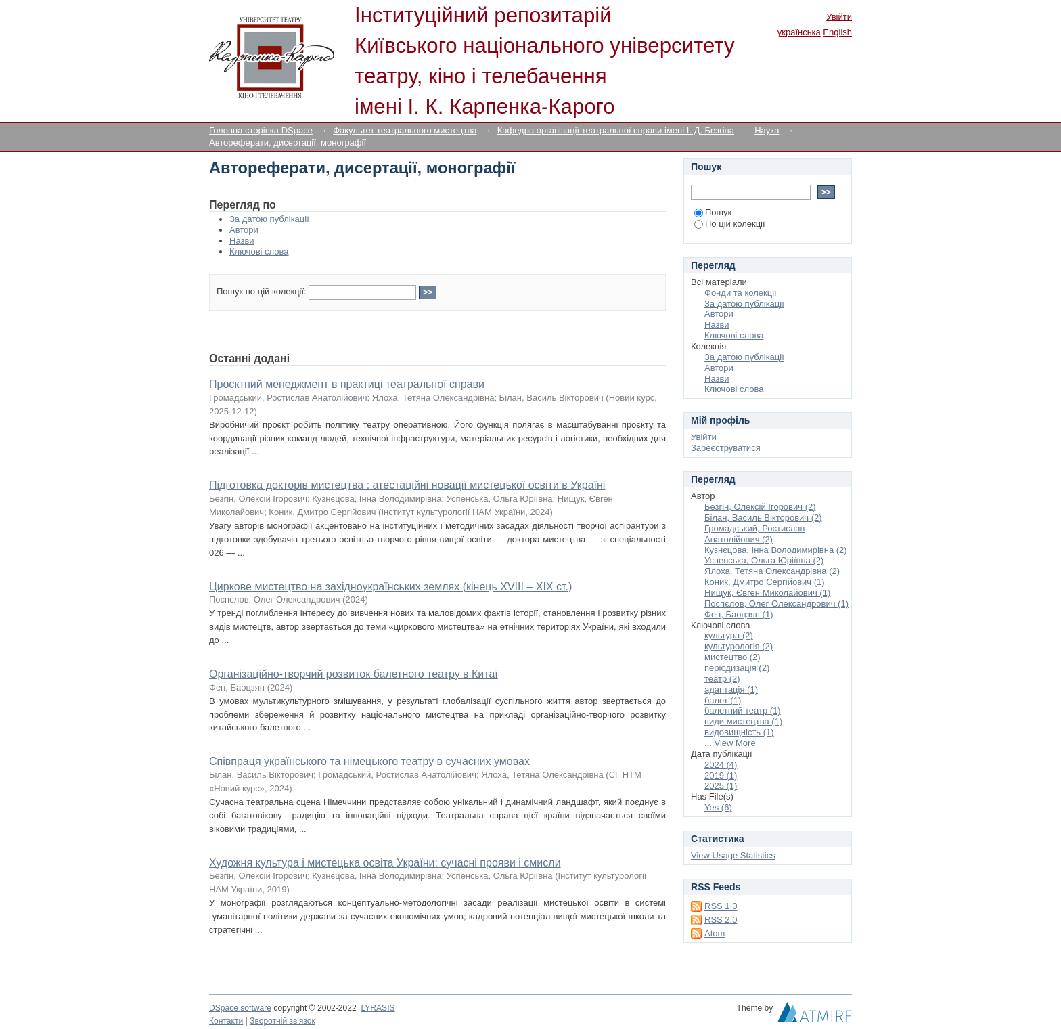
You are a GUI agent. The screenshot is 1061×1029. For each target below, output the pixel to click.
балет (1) (722, 700)
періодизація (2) (736, 668)
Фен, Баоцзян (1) (738, 614)
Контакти (226, 1021)
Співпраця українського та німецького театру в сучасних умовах (369, 761)
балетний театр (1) (742, 710)
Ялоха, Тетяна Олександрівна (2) (772, 571)
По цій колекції (729, 224)
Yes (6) (718, 807)
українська (799, 32)
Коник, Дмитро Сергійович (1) (764, 582)
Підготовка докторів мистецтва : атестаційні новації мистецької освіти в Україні (407, 485)
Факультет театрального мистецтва (404, 130)
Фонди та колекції (740, 293)
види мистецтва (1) (743, 721)
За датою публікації (269, 219)
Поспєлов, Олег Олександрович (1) (776, 603)
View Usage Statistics (733, 855)
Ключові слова (258, 251)
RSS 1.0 (720, 906)
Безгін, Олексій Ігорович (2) (760, 507)
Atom (714, 933)
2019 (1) (720, 775)
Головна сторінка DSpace (261, 130)
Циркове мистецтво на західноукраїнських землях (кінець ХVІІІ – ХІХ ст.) (390, 586)
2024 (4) (720, 765)
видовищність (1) (739, 732)
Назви (241, 241)
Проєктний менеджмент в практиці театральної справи (346, 384)
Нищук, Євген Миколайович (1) (767, 593)
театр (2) (722, 679)
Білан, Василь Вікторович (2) (763, 517)
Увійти (839, 17)
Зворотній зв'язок (282, 1021)
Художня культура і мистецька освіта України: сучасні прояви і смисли (385, 863)
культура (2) (728, 635)
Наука (766, 130)
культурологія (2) (738, 646)
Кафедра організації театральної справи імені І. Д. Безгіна (615, 130)
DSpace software (240, 1008)
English (837, 32)
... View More (730, 743)
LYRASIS (377, 1008)
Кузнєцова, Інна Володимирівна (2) (775, 550)
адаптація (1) (731, 689)
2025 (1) (720, 786)
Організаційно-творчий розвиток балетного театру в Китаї (353, 674)
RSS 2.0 (720, 920)
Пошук (712, 212)
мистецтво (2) (732, 657)
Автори (243, 230)
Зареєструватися (726, 448)
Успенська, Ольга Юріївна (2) (763, 560)
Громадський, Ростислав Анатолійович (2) (754, 533)
